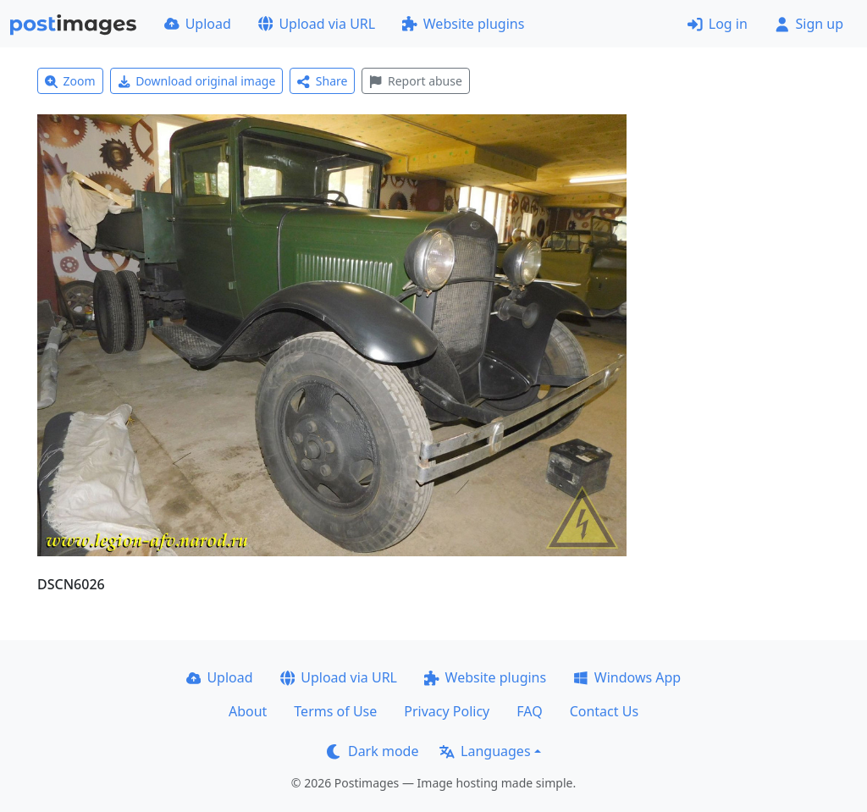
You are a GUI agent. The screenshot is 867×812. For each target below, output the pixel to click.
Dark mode (372, 751)
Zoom (70, 81)
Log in (718, 23)
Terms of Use (335, 711)
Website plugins (463, 23)
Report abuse (415, 81)
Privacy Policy (446, 711)
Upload (197, 23)
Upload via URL (316, 23)
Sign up (809, 23)
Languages (484, 751)
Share (322, 81)
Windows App (627, 677)
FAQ (529, 711)
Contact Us (604, 711)
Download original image (197, 81)
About (248, 711)
